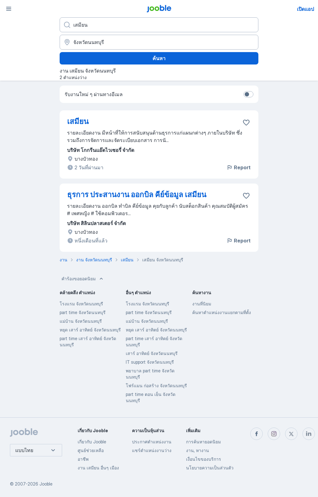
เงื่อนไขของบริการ (203, 459)
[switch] (248, 94)
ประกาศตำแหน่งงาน (151, 441)
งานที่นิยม (201, 303)
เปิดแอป (305, 9)
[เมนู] (8, 8)
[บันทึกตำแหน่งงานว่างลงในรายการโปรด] (246, 122)
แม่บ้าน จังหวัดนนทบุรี (81, 321)
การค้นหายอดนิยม (203, 441)
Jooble (45, 483)
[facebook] (256, 434)
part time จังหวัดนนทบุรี (83, 312)
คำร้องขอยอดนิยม (82, 279)
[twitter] (291, 434)
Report (238, 167)
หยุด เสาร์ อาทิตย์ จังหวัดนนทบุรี (90, 329)
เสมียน (78, 121)
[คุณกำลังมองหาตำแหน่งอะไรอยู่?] (159, 24)
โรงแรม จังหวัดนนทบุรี (81, 303)
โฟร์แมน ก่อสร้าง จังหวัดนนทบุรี (156, 385)
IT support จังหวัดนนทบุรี (150, 362)
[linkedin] (308, 434)
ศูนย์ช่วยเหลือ (91, 450)
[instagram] (274, 434)
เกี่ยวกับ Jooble (92, 441)
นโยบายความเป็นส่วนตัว (210, 467)
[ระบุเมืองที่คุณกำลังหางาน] (159, 42)
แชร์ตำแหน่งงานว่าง (151, 450)
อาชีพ (83, 459)
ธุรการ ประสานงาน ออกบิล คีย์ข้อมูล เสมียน (136, 194)
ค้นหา (159, 58)
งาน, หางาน (197, 450)
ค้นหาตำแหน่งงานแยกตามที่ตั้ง (221, 312)
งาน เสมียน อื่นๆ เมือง (98, 467)
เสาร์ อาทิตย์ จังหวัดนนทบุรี (152, 353)
